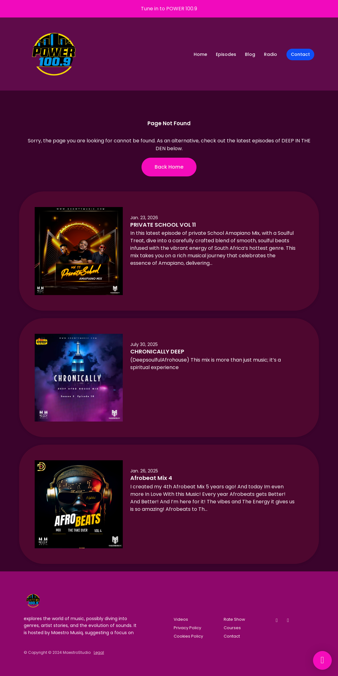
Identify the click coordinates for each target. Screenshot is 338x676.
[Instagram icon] (288, 620)
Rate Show (234, 619)
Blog (250, 54)
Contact (300, 54)
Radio (270, 54)
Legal (99, 652)
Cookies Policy (188, 636)
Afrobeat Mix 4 (151, 478)
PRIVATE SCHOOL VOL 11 (163, 225)
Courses (232, 627)
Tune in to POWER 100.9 (169, 8)
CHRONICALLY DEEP (157, 351)
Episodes (226, 54)
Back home (169, 166)
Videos (181, 619)
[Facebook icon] (277, 620)
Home (200, 54)
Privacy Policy (187, 627)
